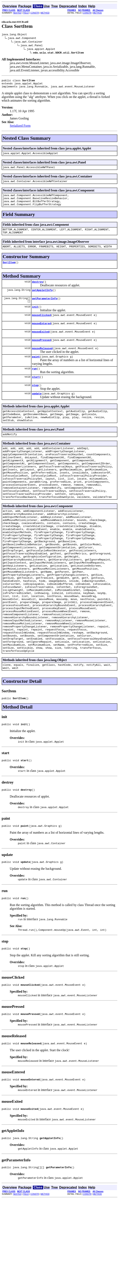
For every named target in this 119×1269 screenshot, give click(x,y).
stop (35, 402)
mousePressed (41, 354)
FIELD (26, 13)
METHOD (45, 13)
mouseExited (40, 345)
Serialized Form (20, 128)
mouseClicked (41, 327)
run (34, 384)
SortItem (9, 271)
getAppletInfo (42, 300)
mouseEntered (41, 336)
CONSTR (34, 13)
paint (36, 372)
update (37, 411)
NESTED (17, 13)
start (36, 393)
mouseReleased (42, 363)
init (35, 318)
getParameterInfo (44, 309)
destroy (37, 291)
